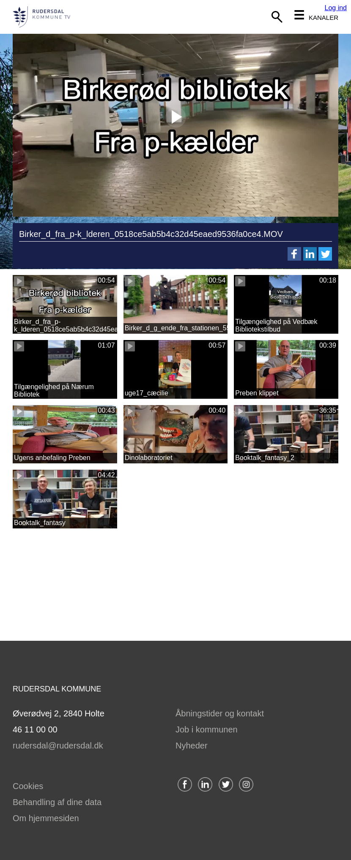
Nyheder (192, 745)
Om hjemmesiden (46, 818)
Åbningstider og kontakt (220, 713)
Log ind (336, 7)
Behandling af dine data (57, 802)
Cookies (28, 786)
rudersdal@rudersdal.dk (58, 745)
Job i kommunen (207, 729)
